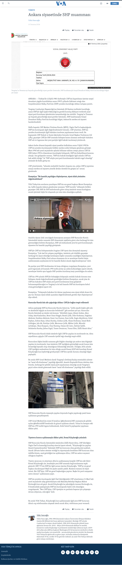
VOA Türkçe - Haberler (40, 202)
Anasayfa (4, 551)
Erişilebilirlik (6, 555)
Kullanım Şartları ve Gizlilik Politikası (14, 559)
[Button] (66, 30)
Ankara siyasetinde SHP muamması (44, 199)
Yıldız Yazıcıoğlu (34, 20)
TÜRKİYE (31, 10)
